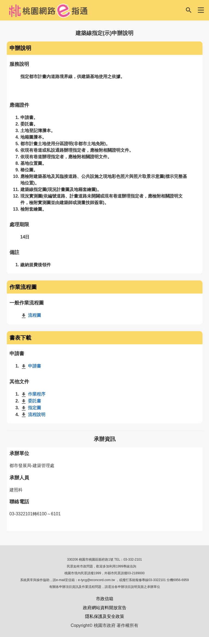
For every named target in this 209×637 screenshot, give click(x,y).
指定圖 (30, 407)
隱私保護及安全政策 (104, 616)
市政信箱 (104, 598)
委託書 (30, 401)
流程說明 (32, 414)
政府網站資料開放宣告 (104, 607)
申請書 (30, 366)
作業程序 (32, 394)
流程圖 (30, 315)
